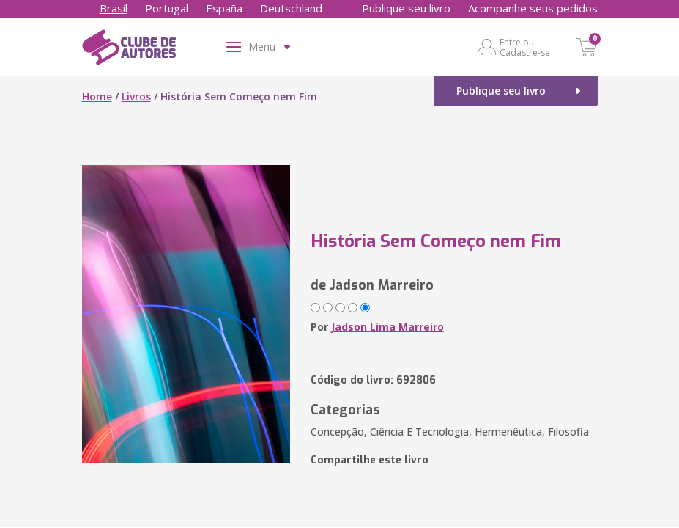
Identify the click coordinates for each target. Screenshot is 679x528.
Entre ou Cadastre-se (525, 47)
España (224, 8)
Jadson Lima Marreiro (387, 327)
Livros (136, 96)
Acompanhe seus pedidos (533, 8)
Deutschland (291, 8)
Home (97, 96)
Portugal (166, 8)
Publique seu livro (406, 8)
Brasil (113, 8)
